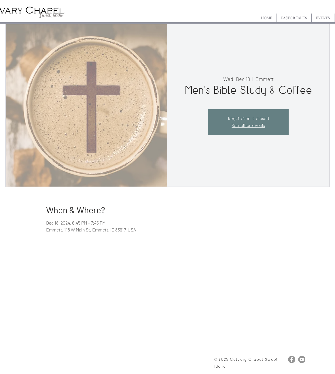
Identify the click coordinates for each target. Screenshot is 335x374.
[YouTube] (301, 359)
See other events (248, 125)
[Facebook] (291, 359)
